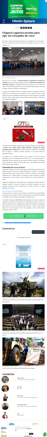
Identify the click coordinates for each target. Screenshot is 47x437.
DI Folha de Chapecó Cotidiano (8, 335)
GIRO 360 (19, 358)
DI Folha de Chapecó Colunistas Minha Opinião (11, 267)
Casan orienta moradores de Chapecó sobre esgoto (18, 337)
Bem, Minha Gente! (22, 374)
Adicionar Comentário (38, 230)
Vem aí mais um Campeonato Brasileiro (26, 349)
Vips (18, 383)
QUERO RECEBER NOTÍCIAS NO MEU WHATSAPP (23, 214)
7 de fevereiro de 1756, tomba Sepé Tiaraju (27, 366)
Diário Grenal (21, 347)
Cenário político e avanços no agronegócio (27, 375)
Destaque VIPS (20, 384)
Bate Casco (20, 365)
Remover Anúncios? (41, 140)
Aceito (31, 433)
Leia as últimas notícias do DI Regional (12, 189)
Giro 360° (19, 356)
